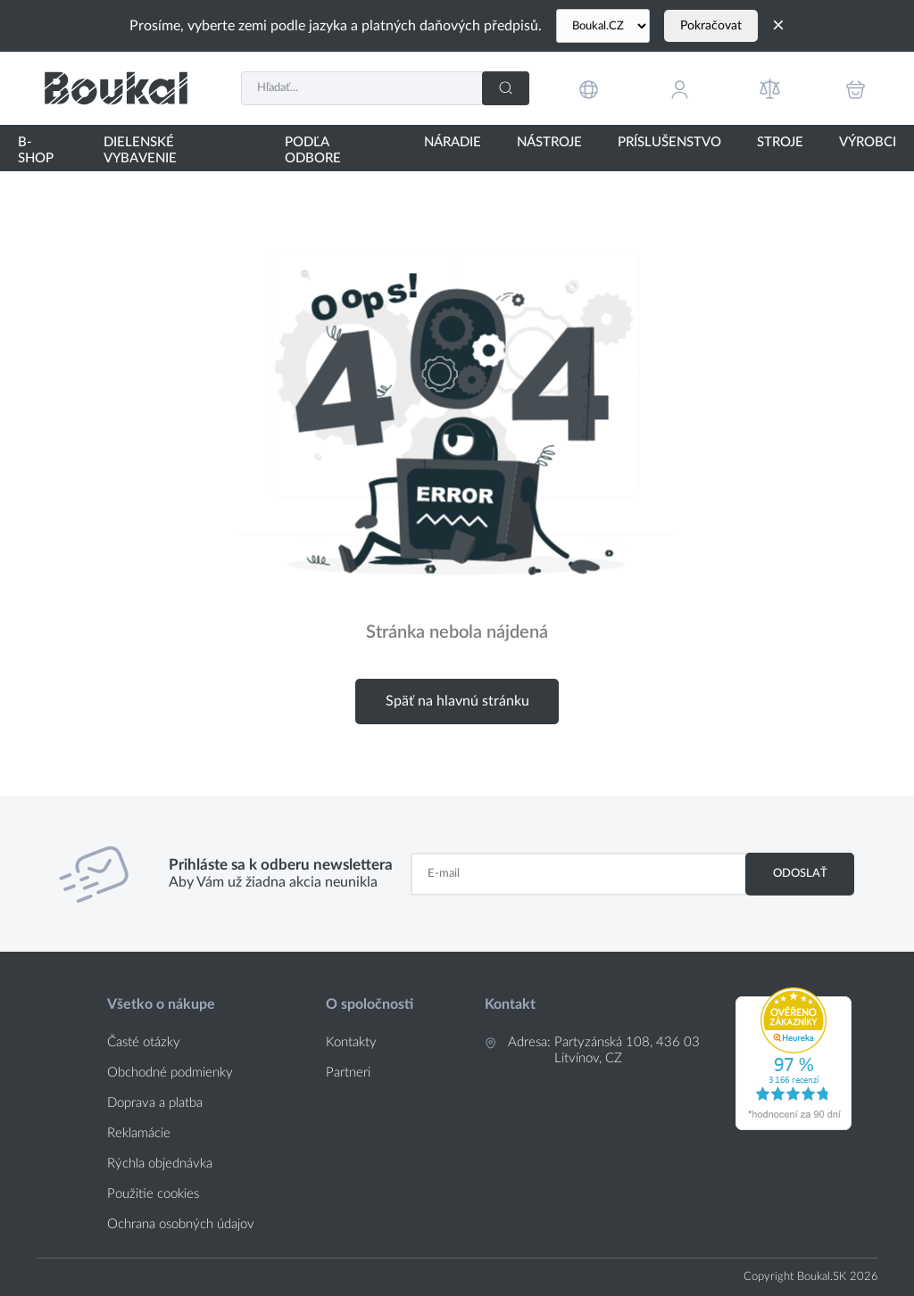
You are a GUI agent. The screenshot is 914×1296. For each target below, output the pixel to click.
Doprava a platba (155, 1103)
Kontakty (351, 1042)
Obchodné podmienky (170, 1072)
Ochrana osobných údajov (180, 1224)
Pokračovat (711, 26)
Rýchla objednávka (159, 1163)
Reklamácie (138, 1133)
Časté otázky (143, 1042)
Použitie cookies (153, 1194)
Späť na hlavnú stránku (457, 701)
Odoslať (800, 873)
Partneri (348, 1072)
